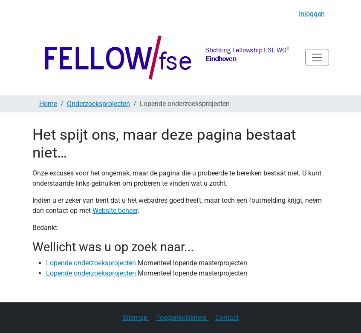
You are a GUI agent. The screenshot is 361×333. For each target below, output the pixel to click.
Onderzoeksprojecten (98, 104)
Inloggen (312, 14)
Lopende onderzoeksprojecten (91, 263)
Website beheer (115, 211)
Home (48, 104)
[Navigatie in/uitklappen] (317, 57)
